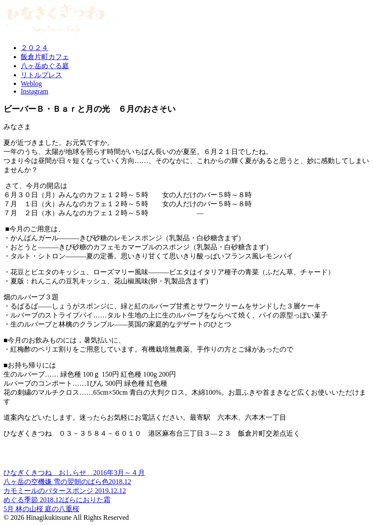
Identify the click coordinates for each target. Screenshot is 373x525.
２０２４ (34, 47)
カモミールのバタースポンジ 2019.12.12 (64, 490)
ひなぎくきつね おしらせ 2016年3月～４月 (74, 472)
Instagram (34, 91)
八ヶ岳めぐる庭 (45, 65)
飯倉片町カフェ (45, 56)
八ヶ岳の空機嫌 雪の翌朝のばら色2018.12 (67, 481)
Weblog (31, 83)
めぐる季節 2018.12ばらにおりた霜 (56, 499)
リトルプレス (41, 75)
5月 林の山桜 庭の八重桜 (41, 508)
